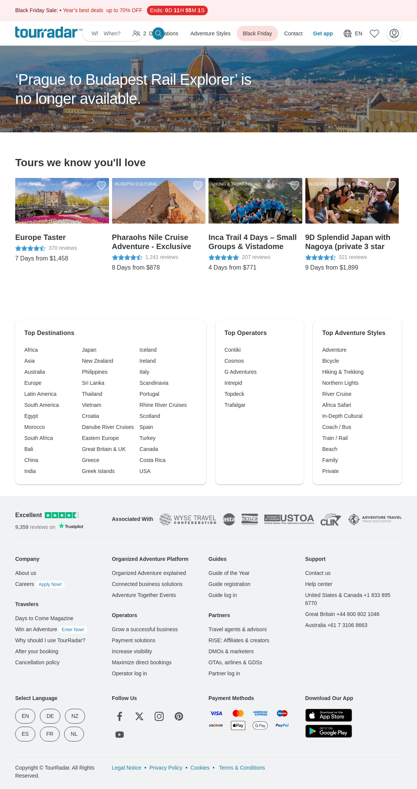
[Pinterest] (178, 716)
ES (25, 734)
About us (25, 573)
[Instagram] (159, 716)
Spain (146, 427)
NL (74, 734)
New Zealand (98, 361)
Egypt (31, 416)
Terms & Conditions (241, 768)
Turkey (147, 438)
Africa (31, 350)
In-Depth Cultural (342, 416)
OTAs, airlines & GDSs (235, 662)
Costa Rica (152, 460)
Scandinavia (153, 383)
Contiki (232, 350)
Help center (319, 584)
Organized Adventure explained (149, 573)
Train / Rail (335, 438)
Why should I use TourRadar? (50, 640)
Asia (29, 361)
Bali (28, 449)
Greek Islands (98, 471)
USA (144, 471)
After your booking (36, 651)
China (31, 460)
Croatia (90, 416)
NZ (75, 716)
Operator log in (129, 673)
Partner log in (224, 673)
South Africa (38, 438)
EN (25, 716)
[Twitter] (139, 716)
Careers (40, 584)
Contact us (318, 573)
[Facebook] (119, 716)
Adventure (334, 350)
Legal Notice (127, 768)
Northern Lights (340, 383)
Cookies (200, 768)
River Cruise (336, 394)
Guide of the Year (229, 573)
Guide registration (229, 584)
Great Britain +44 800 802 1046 (342, 614)
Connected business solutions (147, 584)
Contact (293, 33)
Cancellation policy (37, 662)
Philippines (95, 372)
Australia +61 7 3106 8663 (336, 625)
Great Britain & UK (104, 449)
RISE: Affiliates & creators (238, 640)
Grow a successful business (145, 629)
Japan (89, 350)
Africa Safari (336, 405)
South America (41, 405)
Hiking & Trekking (342, 372)
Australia (34, 372)
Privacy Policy (165, 768)
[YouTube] (119, 734)
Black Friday (257, 33)
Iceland (147, 350)
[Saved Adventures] (374, 33)
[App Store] (328, 715)
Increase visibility (132, 651)
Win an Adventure (51, 629)
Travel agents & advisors (237, 629)
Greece (91, 460)
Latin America (40, 394)
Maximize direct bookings (142, 662)
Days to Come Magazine (44, 618)
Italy (144, 372)
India (30, 471)
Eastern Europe (100, 438)
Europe (32, 383)
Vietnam (91, 405)
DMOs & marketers (231, 651)
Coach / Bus (336, 427)
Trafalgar (235, 405)
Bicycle (330, 361)
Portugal (149, 394)
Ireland (147, 361)
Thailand (92, 394)
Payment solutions (133, 640)
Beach (329, 449)
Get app (323, 33)
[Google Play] (328, 731)
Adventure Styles (210, 33)
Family (330, 460)
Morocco (34, 427)
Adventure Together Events (144, 595)
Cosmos (234, 361)
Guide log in (222, 595)
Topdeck (234, 394)
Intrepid (233, 383)
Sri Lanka (93, 383)
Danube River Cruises (108, 427)
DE (50, 716)
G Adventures (240, 372)
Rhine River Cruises (162, 405)
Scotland (149, 416)
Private (330, 471)
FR (50, 734)
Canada (148, 449)
